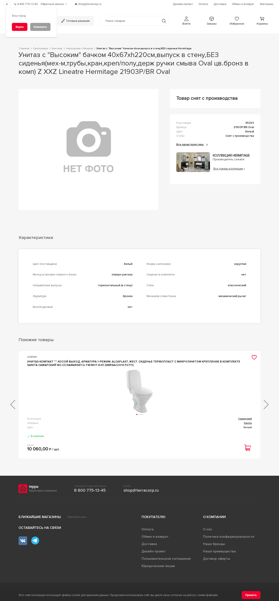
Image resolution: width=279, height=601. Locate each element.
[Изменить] (40, 27)
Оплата (148, 531)
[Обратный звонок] (58, 3)
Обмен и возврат (155, 538)
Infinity (247, 420)
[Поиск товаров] (129, 19)
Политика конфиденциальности (228, 538)
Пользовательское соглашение (166, 560)
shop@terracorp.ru (141, 492)
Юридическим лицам (158, 568)
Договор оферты (216, 560)
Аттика (164, 420)
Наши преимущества (219, 553)
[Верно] (19, 27)
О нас (207, 531)
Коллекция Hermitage (231, 154)
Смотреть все (76, 518)
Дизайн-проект (154, 553)
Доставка (149, 546)
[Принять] (251, 595)
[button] (186, 19)
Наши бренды (214, 546)
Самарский (79, 420)
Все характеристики (192, 143)
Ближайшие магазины (40, 519)
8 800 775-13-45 (90, 492)
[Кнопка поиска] (163, 19)
